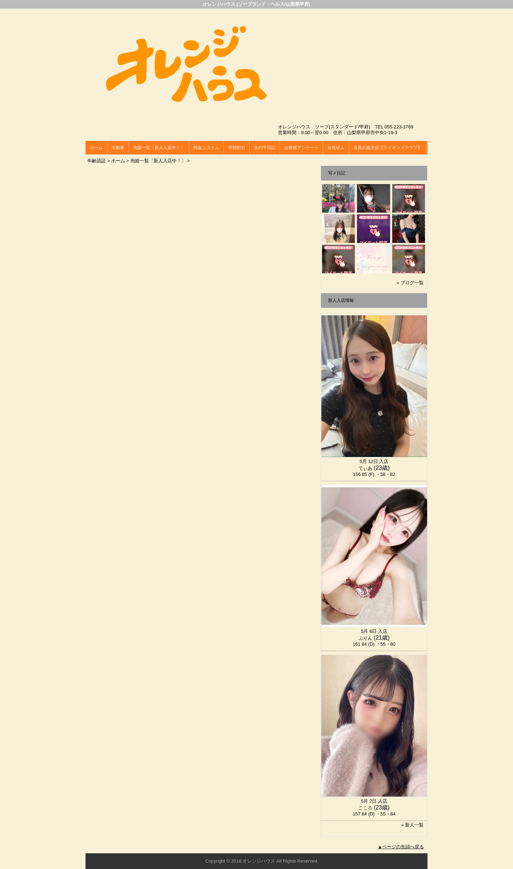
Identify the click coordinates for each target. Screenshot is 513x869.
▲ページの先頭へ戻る (401, 846)
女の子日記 (264, 147)
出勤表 (118, 147)
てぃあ (365, 468)
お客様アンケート (301, 147)
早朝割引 (236, 147)
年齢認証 (96, 160)
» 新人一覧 (412, 825)
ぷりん (365, 638)
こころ (365, 807)
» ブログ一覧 (410, 282)
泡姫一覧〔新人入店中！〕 (159, 147)
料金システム (206, 147)
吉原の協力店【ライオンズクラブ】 (387, 147)
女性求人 (335, 147)
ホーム (96, 147)
